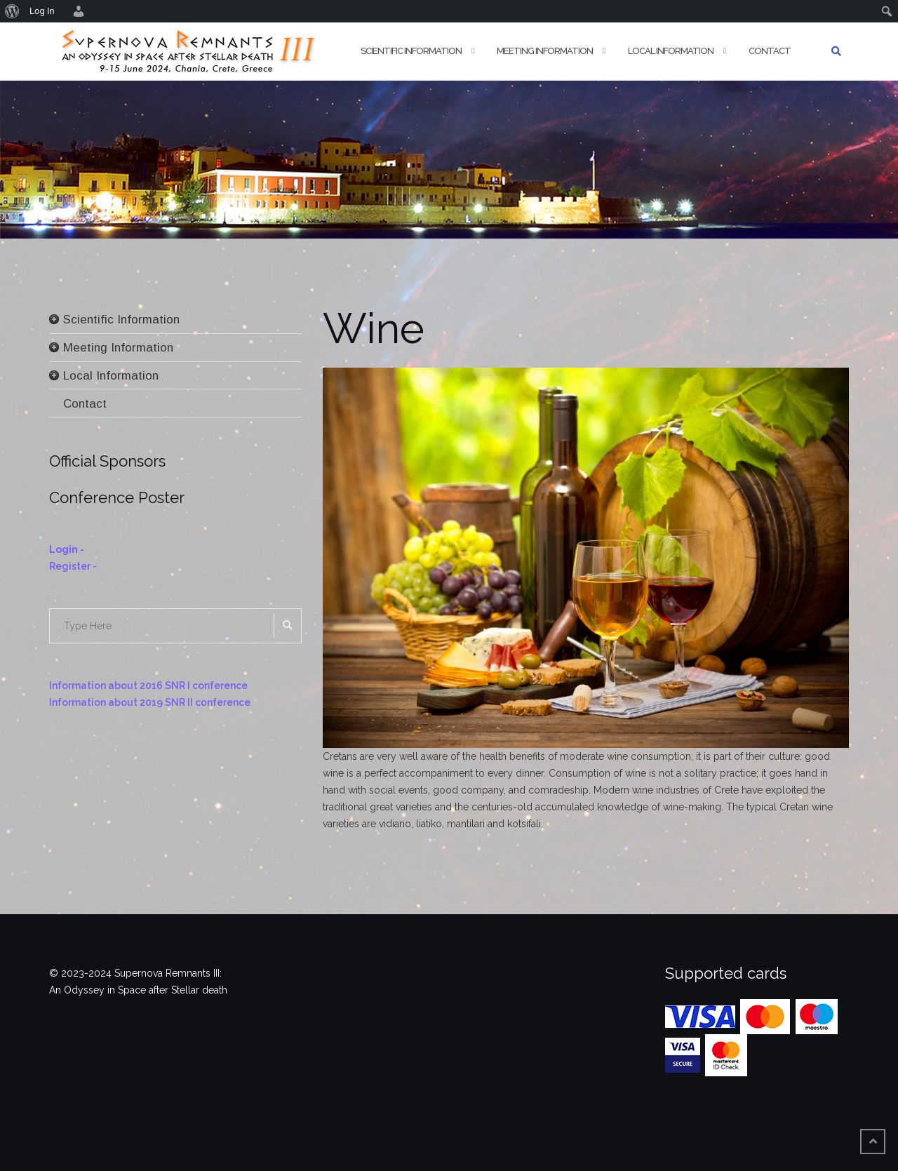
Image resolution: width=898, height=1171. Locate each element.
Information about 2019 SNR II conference (149, 702)
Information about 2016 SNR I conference (148, 685)
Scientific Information (411, 51)
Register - (73, 566)
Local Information (670, 51)
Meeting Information (545, 51)
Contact (770, 51)
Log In (42, 11)
